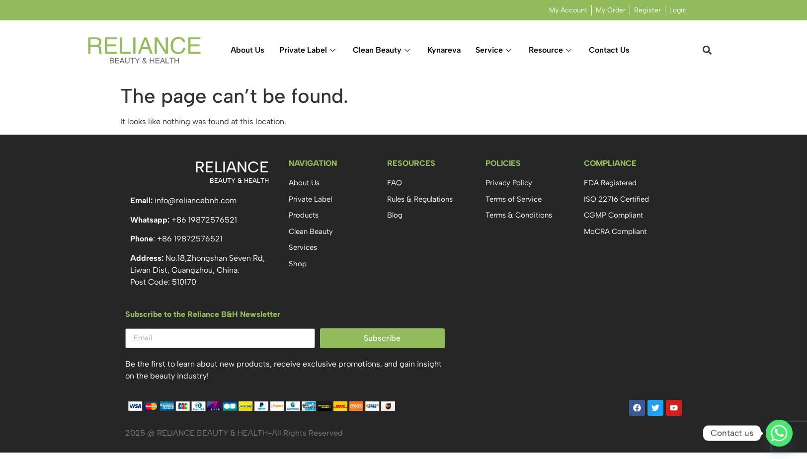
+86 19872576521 (204, 220)
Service (495, 50)
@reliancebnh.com (202, 200)
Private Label (308, 50)
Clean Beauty (382, 50)
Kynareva (444, 50)
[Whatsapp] (779, 433)
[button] (707, 50)
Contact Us (609, 50)
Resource (551, 50)
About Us (247, 50)
